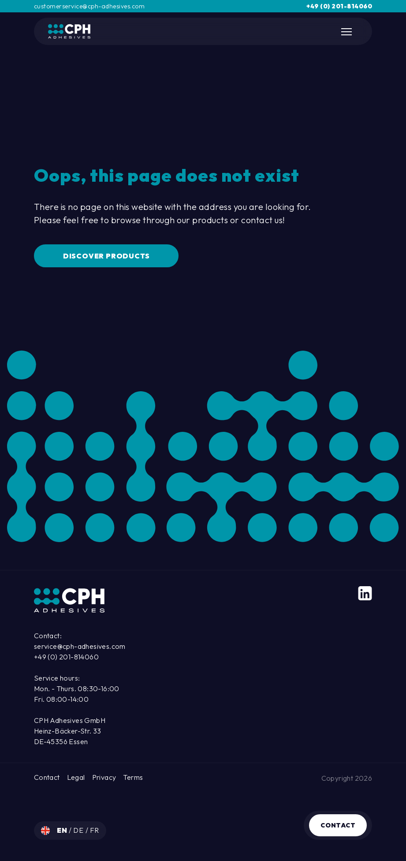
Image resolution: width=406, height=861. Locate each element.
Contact (337, 825)
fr (95, 830)
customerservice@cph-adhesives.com (89, 6)
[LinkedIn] (365, 593)
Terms (133, 777)
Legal (76, 777)
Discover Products (106, 255)
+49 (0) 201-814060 (339, 6)
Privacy (104, 777)
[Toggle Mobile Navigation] (347, 31)
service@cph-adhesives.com (80, 646)
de (79, 830)
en (63, 830)
